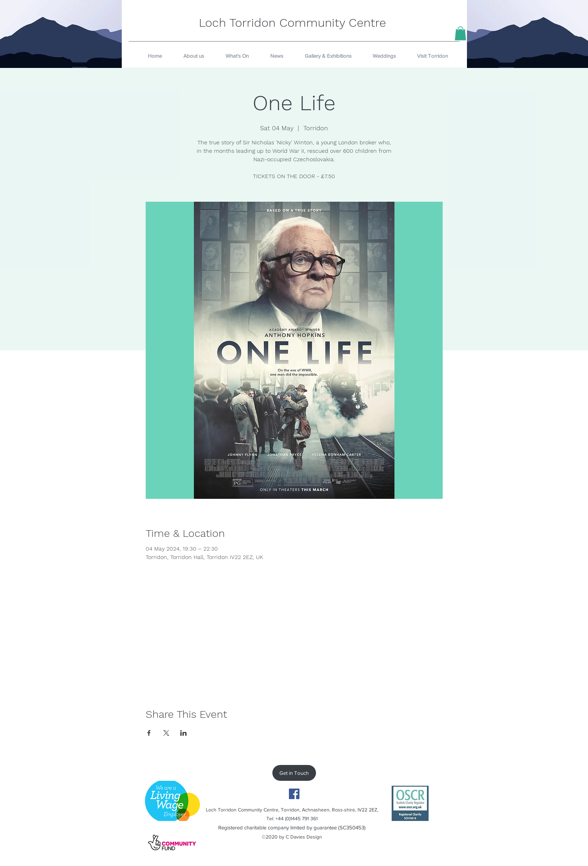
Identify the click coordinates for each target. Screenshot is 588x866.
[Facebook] (294, 794)
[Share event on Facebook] (149, 733)
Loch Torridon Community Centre (292, 22)
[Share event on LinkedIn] (183, 733)
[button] (460, 33)
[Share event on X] (166, 733)
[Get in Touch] (294, 773)
